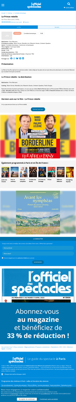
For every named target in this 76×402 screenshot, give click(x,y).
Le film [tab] (19, 27)
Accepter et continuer (27, 399)
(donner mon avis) (16, 22)
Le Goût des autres (32, 180)
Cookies (9, 349)
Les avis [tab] (57, 27)
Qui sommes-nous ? (7, 347)
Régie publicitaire (29, 347)
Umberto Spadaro (45, 43)
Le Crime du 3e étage (41, 180)
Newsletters (54, 347)
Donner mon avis (38, 109)
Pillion (49, 179)
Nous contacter (18, 347)
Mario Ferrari (17, 43)
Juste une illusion (4, 180)
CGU (64, 347)
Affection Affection (59, 180)
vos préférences (45, 393)
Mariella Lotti (26, 43)
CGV (60, 347)
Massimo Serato (35, 43)
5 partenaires (14, 393)
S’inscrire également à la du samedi (19, 258)
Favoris (26, 22)
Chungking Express (69, 180)
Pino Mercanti (13, 41)
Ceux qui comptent (23, 180)
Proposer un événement (43, 347)
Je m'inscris (38, 262)
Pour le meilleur (13, 180)
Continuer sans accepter (49, 399)
